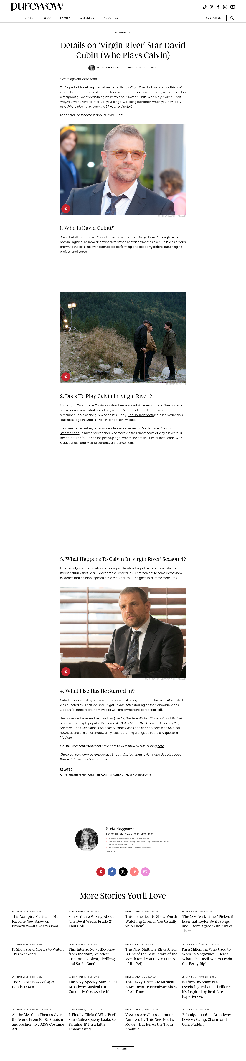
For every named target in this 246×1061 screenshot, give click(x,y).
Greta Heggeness (111, 68)
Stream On (119, 754)
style (29, 18)
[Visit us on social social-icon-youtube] (232, 7)
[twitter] (123, 871)
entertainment (123, 33)
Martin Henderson (111, 420)
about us (111, 18)
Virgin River (138, 87)
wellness (87, 18)
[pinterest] (65, 208)
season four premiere (146, 92)
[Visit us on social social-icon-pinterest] (211, 7)
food (46, 18)
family (65, 18)
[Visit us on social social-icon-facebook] (218, 7)
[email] (145, 871)
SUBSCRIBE (213, 18)
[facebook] (112, 871)
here (160, 746)
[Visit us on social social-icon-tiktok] (205, 7)
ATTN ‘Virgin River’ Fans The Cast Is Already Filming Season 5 (105, 775)
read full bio (111, 851)
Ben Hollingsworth (141, 415)
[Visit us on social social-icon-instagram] (225, 7)
